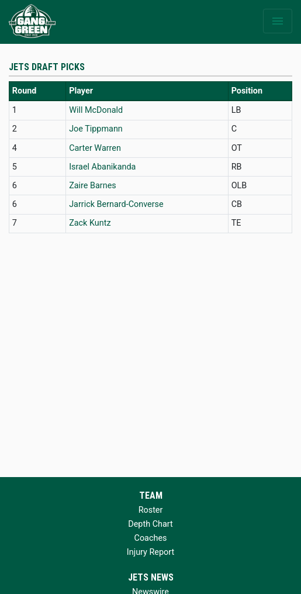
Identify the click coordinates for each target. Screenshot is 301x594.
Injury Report (150, 552)
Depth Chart (150, 524)
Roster (151, 510)
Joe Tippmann (96, 129)
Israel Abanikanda (102, 167)
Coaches (150, 538)
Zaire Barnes (92, 186)
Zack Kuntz (89, 223)
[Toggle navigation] (277, 21)
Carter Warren (95, 148)
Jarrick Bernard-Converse (116, 204)
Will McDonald (96, 110)
